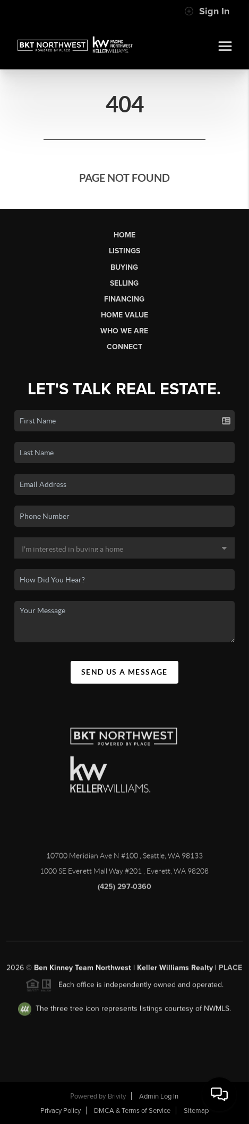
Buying (124, 267)
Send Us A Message (124, 672)
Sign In (206, 11)
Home (124, 235)
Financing (124, 299)
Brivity (117, 1096)
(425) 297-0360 (124, 889)
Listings (124, 250)
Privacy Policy (60, 1111)
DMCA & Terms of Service (132, 1111)
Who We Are (124, 330)
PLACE (230, 970)
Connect (124, 346)
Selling (124, 283)
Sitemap (196, 1111)
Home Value (124, 315)
